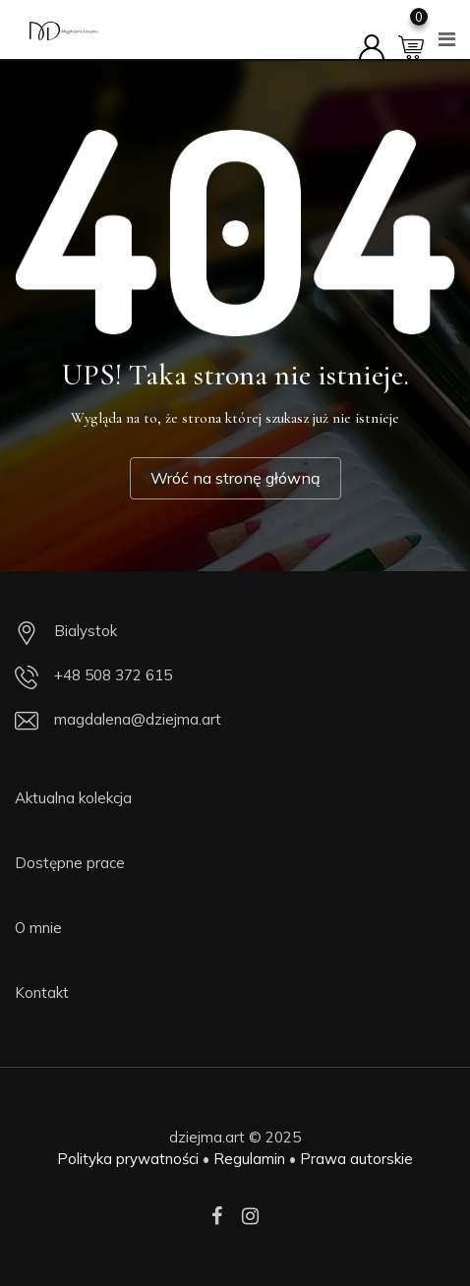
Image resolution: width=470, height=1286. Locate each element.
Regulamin (249, 1158)
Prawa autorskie (356, 1158)
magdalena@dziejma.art (137, 719)
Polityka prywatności (128, 1158)
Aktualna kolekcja (73, 798)
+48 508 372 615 (113, 675)
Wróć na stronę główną (235, 478)
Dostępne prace (70, 862)
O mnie (38, 927)
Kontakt (42, 992)
